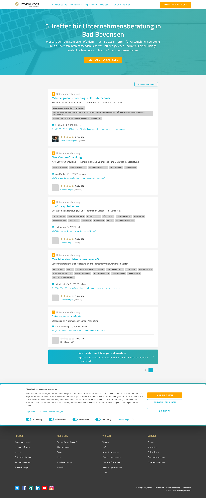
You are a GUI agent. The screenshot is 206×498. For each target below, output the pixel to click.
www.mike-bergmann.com (113, 129)
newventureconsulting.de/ (93, 177)
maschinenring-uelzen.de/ (108, 288)
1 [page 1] (150, 370)
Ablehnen (164, 484)
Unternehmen (58, 447)
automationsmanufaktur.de (95, 330)
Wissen (95, 442)
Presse (135, 442)
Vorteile (18, 452)
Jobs (54, 457)
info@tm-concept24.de (62, 230)
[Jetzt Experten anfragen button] (103, 60)
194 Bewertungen (68, 140)
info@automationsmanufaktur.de (66, 330)
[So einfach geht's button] (124, 417)
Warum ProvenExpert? (61, 442)
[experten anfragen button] (175, 5)
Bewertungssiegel (22, 442)
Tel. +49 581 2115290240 (63, 129)
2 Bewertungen (67, 299)
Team (54, 452)
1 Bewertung (65, 242)
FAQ (93, 447)
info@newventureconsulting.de (65, 177)
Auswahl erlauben (165, 475)
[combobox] (57, 399)
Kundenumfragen (22, 447)
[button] (59, 4)
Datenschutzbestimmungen (50, 484)
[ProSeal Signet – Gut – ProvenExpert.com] (180, 447)
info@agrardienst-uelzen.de (82, 288)
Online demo (137, 452)
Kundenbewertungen (101, 457)
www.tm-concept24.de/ (85, 230)
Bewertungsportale (100, 452)
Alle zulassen (165, 468)
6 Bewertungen (67, 189)
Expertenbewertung (140, 457)
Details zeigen (124, 492)
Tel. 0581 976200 (59, 288)
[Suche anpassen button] (146, 84)
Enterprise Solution (23, 457)
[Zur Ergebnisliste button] (32, 417)
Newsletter (136, 447)
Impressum (31, 484)
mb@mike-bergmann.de (88, 129)
